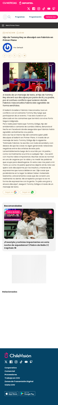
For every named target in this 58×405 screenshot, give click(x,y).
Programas (20, 17)
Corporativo (11, 367)
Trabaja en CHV (12, 378)
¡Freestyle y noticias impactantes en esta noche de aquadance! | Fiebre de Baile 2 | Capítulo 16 (26, 245)
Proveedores (11, 374)
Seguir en (11, 192)
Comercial (10, 371)
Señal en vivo (51, 17)
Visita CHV (10, 385)
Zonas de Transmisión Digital (19, 381)
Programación (35, 17)
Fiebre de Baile (13, 212)
